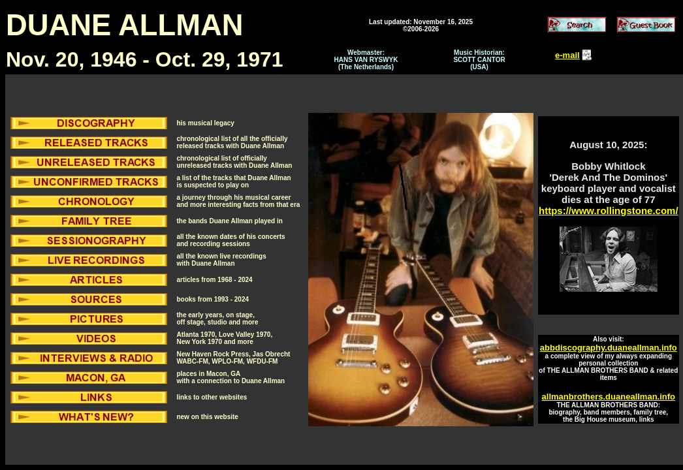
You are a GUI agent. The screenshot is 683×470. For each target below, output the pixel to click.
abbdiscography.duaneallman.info (608, 347)
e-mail (567, 55)
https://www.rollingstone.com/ (608, 210)
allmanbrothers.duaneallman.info (608, 396)
